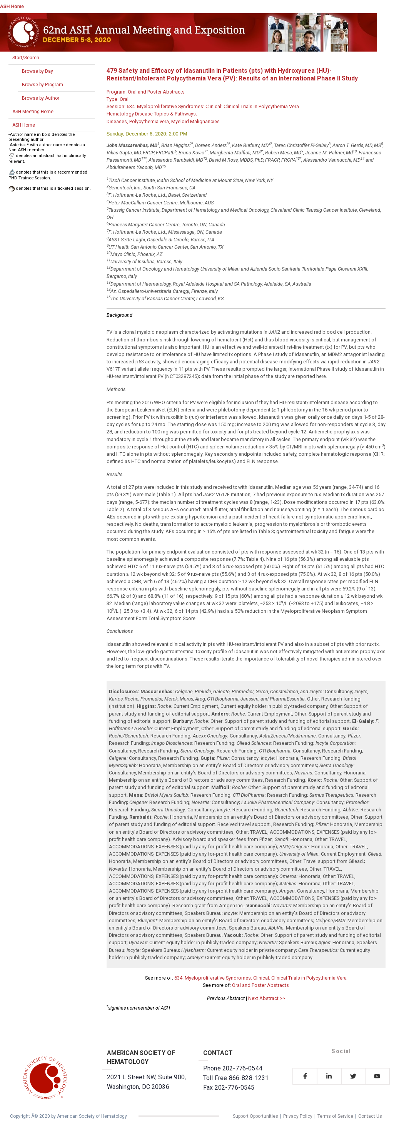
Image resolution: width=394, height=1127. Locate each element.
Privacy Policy (297, 1116)
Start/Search (25, 57)
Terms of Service (335, 1116)
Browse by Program (42, 84)
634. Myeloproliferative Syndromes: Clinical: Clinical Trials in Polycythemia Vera (260, 978)
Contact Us (370, 1116)
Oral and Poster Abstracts (260, 985)
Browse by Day (37, 71)
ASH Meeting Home (32, 111)
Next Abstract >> (266, 998)
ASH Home (12, 6)
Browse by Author (40, 98)
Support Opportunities (255, 1116)
